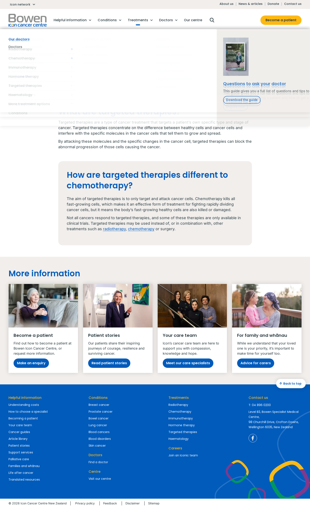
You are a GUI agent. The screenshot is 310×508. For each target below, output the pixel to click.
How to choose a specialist (28, 411)
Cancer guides (19, 432)
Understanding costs (23, 405)
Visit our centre (100, 479)
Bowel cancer (98, 418)
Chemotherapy (179, 411)
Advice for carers (255, 363)
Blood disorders (100, 439)
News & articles (251, 4)
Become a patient (281, 20)
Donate (273, 4)
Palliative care (18, 459)
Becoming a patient (23, 418)
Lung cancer (98, 425)
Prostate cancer (101, 411)
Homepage (27, 20)
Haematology (178, 439)
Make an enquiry (31, 363)
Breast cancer (99, 405)
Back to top (290, 383)
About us (227, 4)
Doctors (95, 455)
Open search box (212, 20)
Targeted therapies (182, 432)
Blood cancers (99, 432)
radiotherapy (114, 229)
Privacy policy (85, 503)
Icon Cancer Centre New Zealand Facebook (253, 438)
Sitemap (154, 503)
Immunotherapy (180, 418)
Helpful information (25, 397)
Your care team (20, 425)
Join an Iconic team (183, 455)
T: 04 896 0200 (260, 405)
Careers (175, 448)
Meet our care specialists (188, 363)
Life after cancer (20, 473)
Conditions (98, 397)
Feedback (110, 503)
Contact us (293, 4)
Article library (18, 439)
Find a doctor (98, 462)
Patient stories (19, 445)
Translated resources (24, 479)
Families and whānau (24, 466)
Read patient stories (109, 363)
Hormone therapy (181, 425)
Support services (20, 452)
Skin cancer (97, 445)
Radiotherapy (178, 405)
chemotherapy (141, 229)
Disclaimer (132, 503)
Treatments (178, 397)
